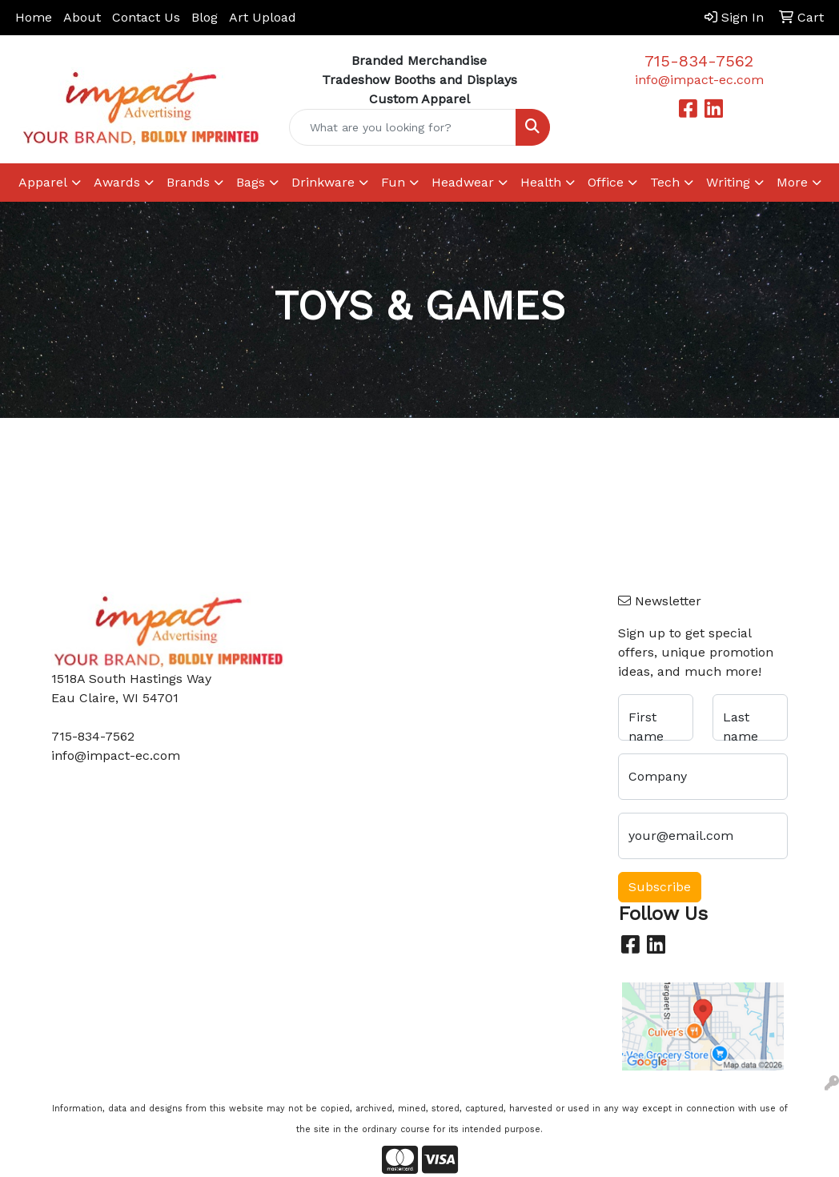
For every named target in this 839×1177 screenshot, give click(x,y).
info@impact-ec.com (699, 79)
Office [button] (606, 182)
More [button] (792, 182)
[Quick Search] (402, 127)
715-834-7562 (698, 60)
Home (33, 17)
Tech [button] (665, 182)
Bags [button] (250, 182)
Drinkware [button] (323, 182)
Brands (188, 182)
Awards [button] (117, 182)
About (82, 17)
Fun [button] (393, 182)
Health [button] (540, 182)
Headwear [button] (463, 182)
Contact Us (146, 17)
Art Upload (262, 17)
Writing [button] (728, 182)
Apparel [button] (42, 182)
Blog (204, 17)
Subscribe (659, 886)
